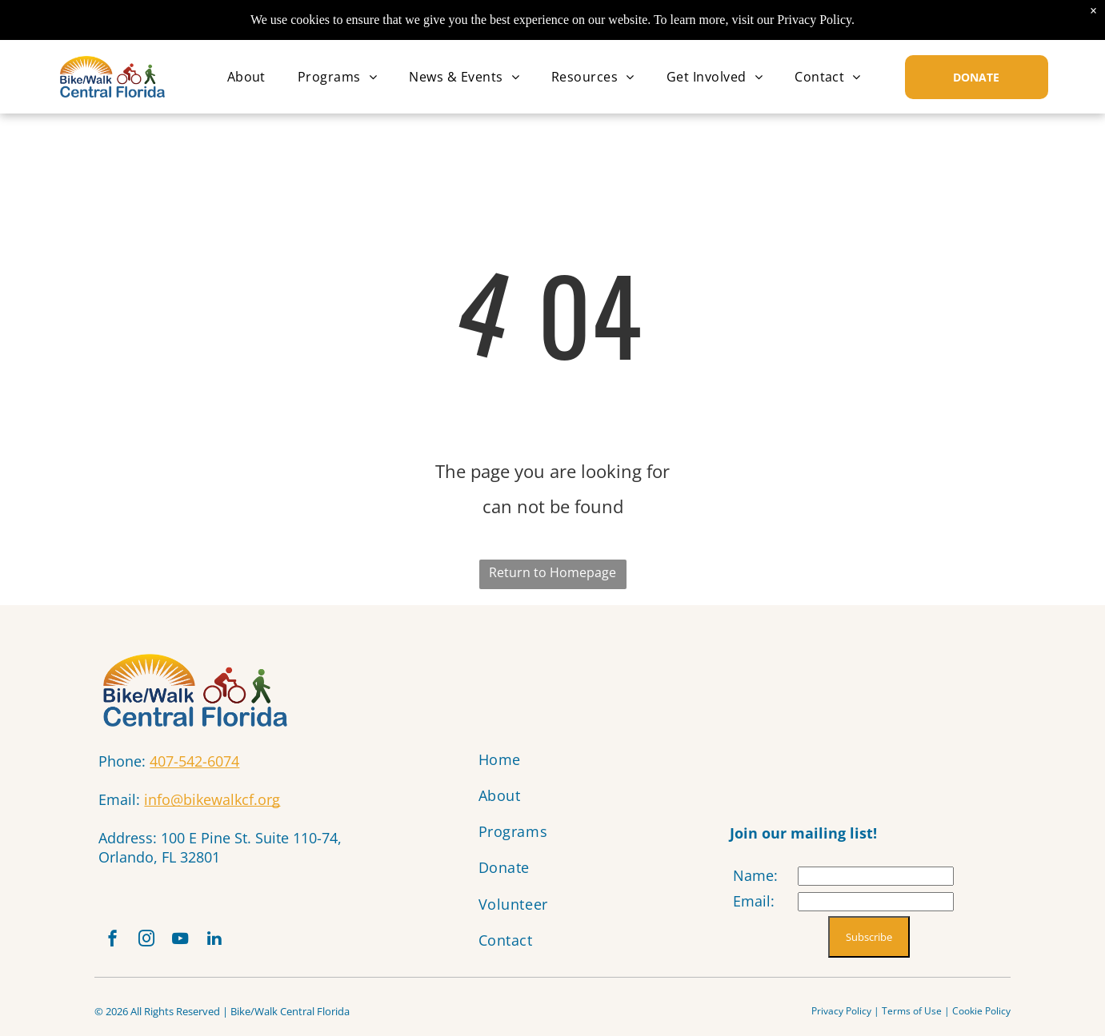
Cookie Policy (981, 1016)
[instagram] (154, 943)
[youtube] (193, 943)
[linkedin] (232, 943)
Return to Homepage (552, 572)
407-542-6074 (194, 761)
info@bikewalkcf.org (212, 799)
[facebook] (115, 943)
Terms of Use (912, 1016)
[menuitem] (246, 77)
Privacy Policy (841, 1016)
